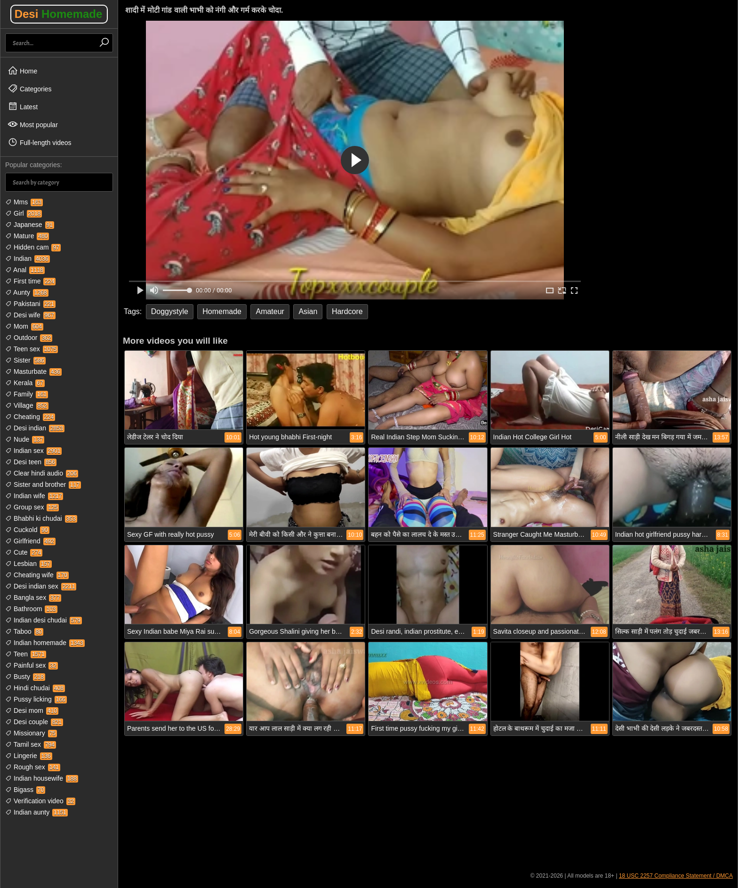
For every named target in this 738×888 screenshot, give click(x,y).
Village (26, 405)
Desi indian (34, 428)
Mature (27, 236)
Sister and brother (43, 484)
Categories (30, 88)
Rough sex (32, 767)
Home (22, 70)
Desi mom (31, 710)
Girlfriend (30, 541)
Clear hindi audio (41, 473)
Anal (25, 270)
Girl (23, 213)
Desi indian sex (40, 586)
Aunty (26, 292)
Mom (24, 326)
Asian (307, 311)
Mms (24, 202)
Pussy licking (36, 699)
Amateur (270, 311)
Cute (23, 552)
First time (30, 281)
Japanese (29, 224)
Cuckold (27, 529)
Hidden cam (33, 247)
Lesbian (28, 563)
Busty (25, 676)
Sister (25, 360)
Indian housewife (41, 778)
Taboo (24, 631)
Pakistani (30, 303)
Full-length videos (40, 142)
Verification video (40, 801)
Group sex (32, 507)
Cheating (30, 416)
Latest (23, 106)
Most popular (33, 124)
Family (26, 394)
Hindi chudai (35, 688)
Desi (59, 14)
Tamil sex (30, 744)
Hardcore (347, 311)
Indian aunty (36, 812)
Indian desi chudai (43, 620)
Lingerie (28, 755)
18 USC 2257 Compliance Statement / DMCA (676, 875)
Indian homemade (45, 642)
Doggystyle (169, 311)
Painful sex (31, 665)
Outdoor (28, 337)
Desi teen (30, 462)
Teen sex (31, 349)
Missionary (31, 733)
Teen (25, 654)
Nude (24, 439)
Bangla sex (33, 597)
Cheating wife (37, 575)
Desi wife (30, 315)
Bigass (25, 789)
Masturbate (33, 371)
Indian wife (34, 496)
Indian (27, 258)
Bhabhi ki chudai (41, 518)
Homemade (221, 311)
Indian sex (33, 450)
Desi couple (34, 722)
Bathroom (31, 609)
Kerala (25, 383)
